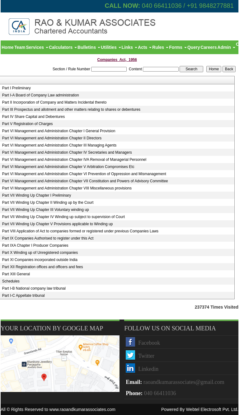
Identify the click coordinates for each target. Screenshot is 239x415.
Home (8, 47)
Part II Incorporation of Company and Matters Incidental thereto (54, 102)
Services (37, 47)
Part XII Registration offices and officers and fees (42, 267)
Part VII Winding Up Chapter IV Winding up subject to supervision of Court (63, 217)
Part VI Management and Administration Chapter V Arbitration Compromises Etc (68, 167)
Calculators (63, 47)
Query (193, 47)
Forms (178, 47)
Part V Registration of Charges (27, 124)
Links (129, 47)
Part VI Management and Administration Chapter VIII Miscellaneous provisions (67, 188)
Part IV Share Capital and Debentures (33, 116)
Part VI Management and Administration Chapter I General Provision (58, 131)
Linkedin (148, 369)
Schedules (11, 281)
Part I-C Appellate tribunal (23, 295)
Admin (226, 47)
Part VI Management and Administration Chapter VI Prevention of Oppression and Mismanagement (84, 174)
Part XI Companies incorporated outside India (39, 260)
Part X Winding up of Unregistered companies (40, 252)
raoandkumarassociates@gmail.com (183, 382)
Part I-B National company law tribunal (34, 288)
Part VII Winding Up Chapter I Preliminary (36, 195)
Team (20, 47)
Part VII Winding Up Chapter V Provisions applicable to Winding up (57, 224)
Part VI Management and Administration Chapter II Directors (51, 138)
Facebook (149, 343)
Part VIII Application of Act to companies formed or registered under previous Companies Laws (80, 231)
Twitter (146, 356)
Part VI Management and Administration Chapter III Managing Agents (59, 145)
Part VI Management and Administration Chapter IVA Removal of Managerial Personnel (74, 159)
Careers (208, 47)
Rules (160, 47)
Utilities (111, 47)
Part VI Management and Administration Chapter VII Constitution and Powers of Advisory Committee (85, 181)
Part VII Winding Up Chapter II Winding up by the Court (47, 202)
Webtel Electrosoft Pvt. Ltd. (212, 409)
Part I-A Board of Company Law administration (40, 95)
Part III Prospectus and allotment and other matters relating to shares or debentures (71, 109)
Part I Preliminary (16, 88)
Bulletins (88, 47)
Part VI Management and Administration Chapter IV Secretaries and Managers (67, 152)
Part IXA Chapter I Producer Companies (35, 245)
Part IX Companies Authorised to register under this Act (47, 238)
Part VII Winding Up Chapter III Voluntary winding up (45, 210)
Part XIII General (16, 274)
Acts (145, 47)
